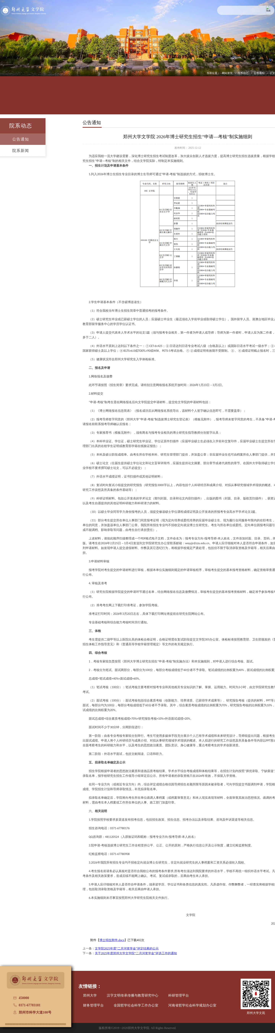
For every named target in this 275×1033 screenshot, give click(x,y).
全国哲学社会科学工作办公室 (136, 1005)
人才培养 (59, 98)
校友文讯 (216, 98)
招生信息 (137, 98)
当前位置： (213, 73)
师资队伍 (85, 98)
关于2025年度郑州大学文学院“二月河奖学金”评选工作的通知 (198, 953)
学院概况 (33, 98)
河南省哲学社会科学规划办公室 (192, 1005)
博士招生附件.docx (174, 940)
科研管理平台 (178, 995)
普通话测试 (242, 98)
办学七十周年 (268, 98)
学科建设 (111, 98)
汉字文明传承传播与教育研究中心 (132, 995)
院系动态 (243, 73)
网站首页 (227, 73)
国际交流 (190, 98)
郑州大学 (90, 995)
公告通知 (259, 73)
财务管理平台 (93, 1005)
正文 (272, 73)
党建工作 (163, 98)
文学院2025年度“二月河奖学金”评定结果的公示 (189, 948)
